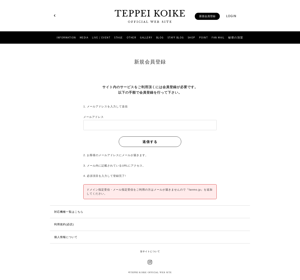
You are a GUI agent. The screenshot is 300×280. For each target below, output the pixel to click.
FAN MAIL (218, 37)
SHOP (191, 37)
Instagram (150, 262)
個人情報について (66, 237)
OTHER (131, 37)
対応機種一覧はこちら (68, 211)
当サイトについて (150, 251)
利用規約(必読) (64, 224)
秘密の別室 (235, 37)
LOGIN (231, 16)
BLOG (160, 37)
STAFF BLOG (176, 37)
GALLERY (146, 37)
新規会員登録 (207, 16)
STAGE (118, 37)
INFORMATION (66, 37)
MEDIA (84, 37)
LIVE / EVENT (101, 37)
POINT (203, 37)
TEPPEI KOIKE (150, 16)
